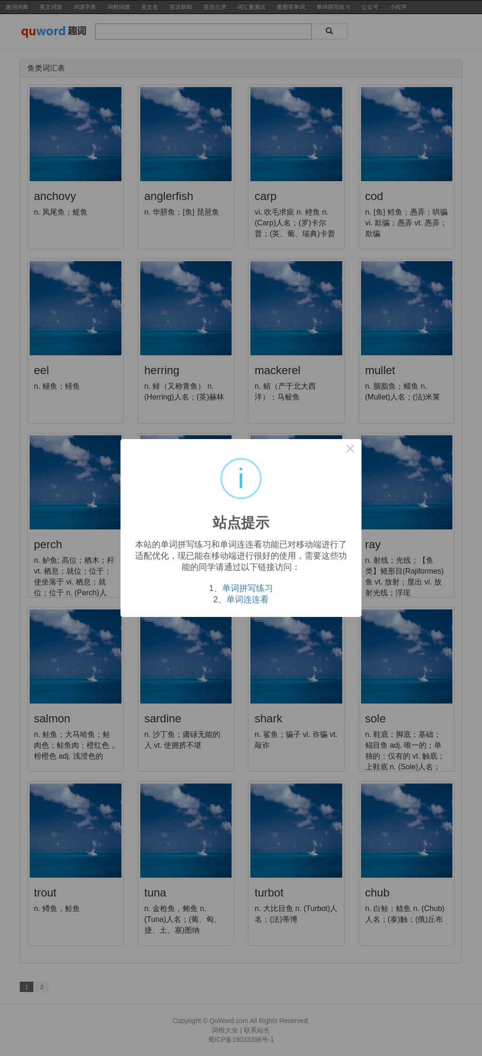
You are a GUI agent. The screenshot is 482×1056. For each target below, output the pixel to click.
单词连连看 (247, 599)
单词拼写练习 (247, 588)
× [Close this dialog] (350, 450)
